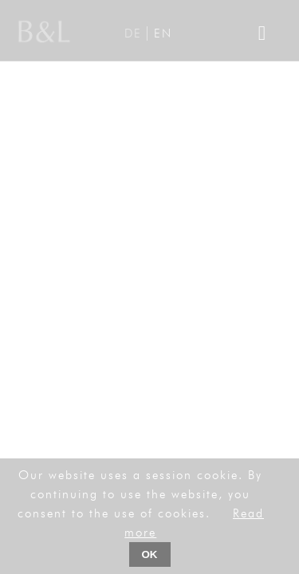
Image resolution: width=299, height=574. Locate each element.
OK (150, 554)
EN (163, 33)
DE (133, 33)
